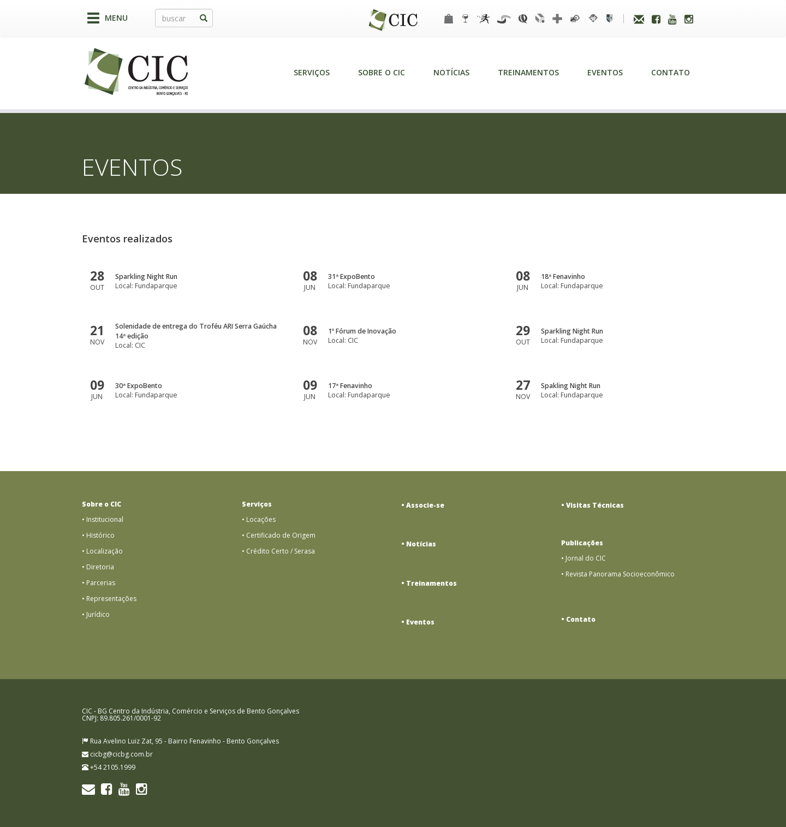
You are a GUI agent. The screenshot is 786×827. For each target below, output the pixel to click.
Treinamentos (528, 72)
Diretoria (100, 567)
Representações (111, 598)
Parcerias (100, 582)
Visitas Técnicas (595, 505)
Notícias (451, 72)
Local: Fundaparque (196, 281)
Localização (104, 551)
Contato (670, 72)
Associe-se (425, 505)
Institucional (104, 519)
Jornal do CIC (585, 558)
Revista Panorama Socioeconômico (620, 574)
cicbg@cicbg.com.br (121, 754)
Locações (261, 519)
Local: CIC (196, 336)
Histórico (100, 535)
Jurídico (98, 614)
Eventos (605, 72)
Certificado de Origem (280, 535)
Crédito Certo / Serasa (280, 551)
